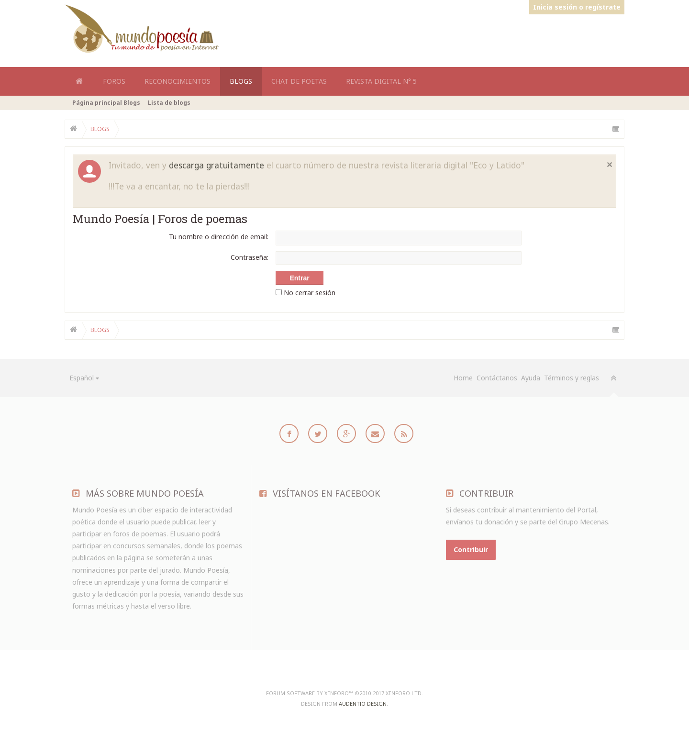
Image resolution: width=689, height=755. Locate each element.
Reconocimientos (177, 81)
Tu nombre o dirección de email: (218, 236)
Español (81, 377)
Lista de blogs (169, 103)
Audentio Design (363, 703)
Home (79, 81)
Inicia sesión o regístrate (577, 6)
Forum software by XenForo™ (344, 693)
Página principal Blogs (106, 103)
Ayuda (530, 377)
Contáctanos (497, 377)
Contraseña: (249, 257)
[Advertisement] (450, 37)
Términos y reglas (571, 377)
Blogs (241, 81)
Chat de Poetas (299, 81)
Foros (114, 81)
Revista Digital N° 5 (381, 81)
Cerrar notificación (609, 164)
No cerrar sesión (305, 292)
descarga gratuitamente (216, 165)
